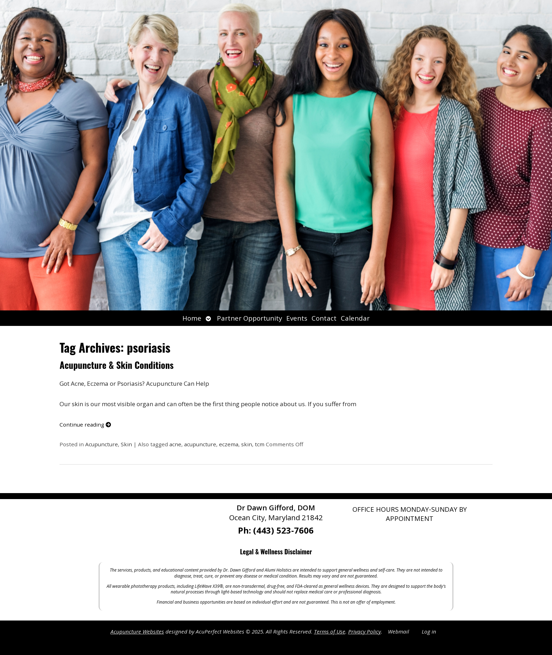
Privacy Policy (364, 631)
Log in (429, 631)
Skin (126, 444)
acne (175, 444)
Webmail (398, 631)
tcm (259, 444)
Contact (324, 318)
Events (296, 318)
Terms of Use (329, 631)
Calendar (355, 318)
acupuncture (200, 444)
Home (191, 318)
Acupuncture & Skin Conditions (116, 364)
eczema (228, 444)
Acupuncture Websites (137, 631)
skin (246, 444)
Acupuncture (101, 444)
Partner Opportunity (249, 318)
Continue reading (85, 424)
